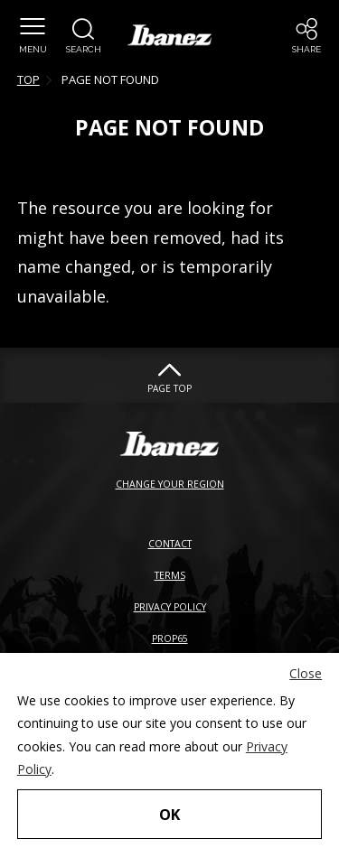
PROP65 (170, 638)
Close (305, 673)
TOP (28, 79)
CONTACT (170, 543)
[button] (83, 36)
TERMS (170, 575)
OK (169, 814)
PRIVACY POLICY (170, 607)
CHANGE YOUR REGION (170, 484)
